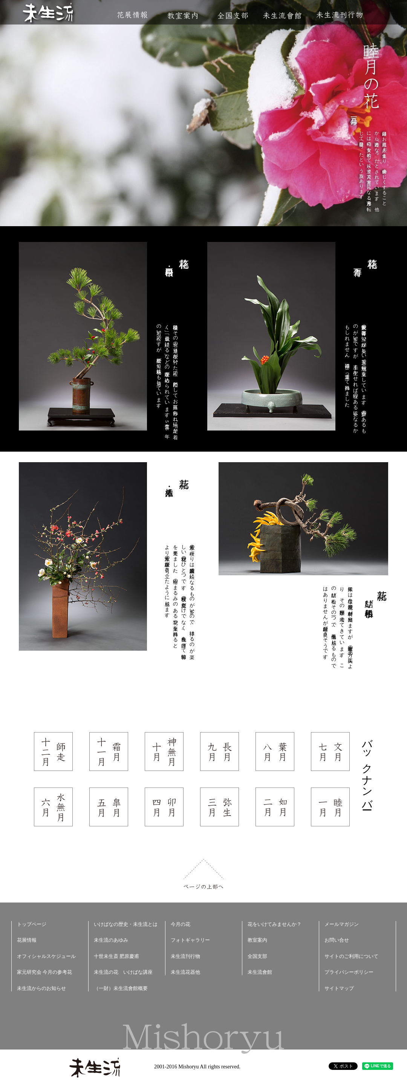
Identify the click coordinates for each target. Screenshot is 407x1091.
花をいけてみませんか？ (274, 924)
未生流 (48, 13)
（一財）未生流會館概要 (121, 988)
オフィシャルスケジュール (46, 956)
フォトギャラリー (190, 940)
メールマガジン (341, 924)
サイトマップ (339, 988)
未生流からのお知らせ (41, 988)
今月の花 (180, 924)
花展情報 (132, 14)
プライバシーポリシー (348, 972)
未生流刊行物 (339, 14)
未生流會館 (282, 15)
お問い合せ (336, 940)
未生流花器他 (185, 972)
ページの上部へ (204, 874)
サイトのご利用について (351, 956)
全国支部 (232, 15)
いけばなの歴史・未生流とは (126, 924)
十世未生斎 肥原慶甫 (116, 956)
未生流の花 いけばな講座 (123, 972)
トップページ (31, 924)
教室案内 (182, 15)
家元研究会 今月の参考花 (44, 972)
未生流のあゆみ (111, 940)
